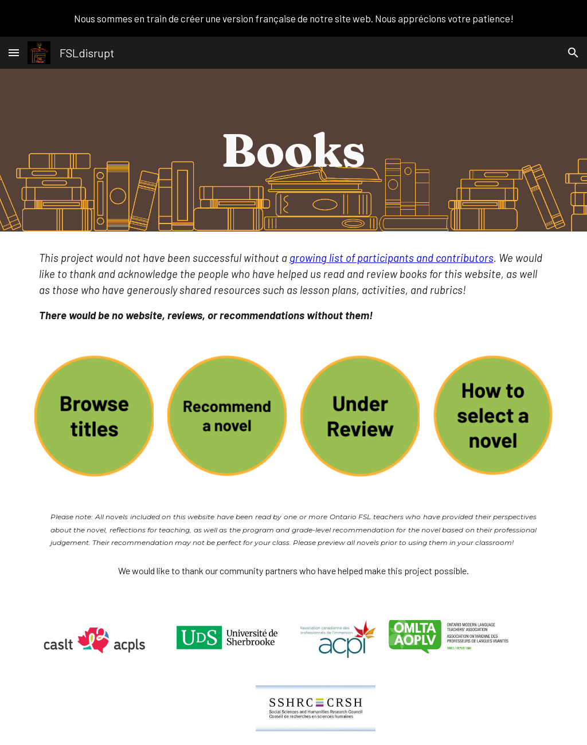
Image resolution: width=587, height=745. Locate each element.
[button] (14, 52)
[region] (293, 18)
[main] (293, 150)
